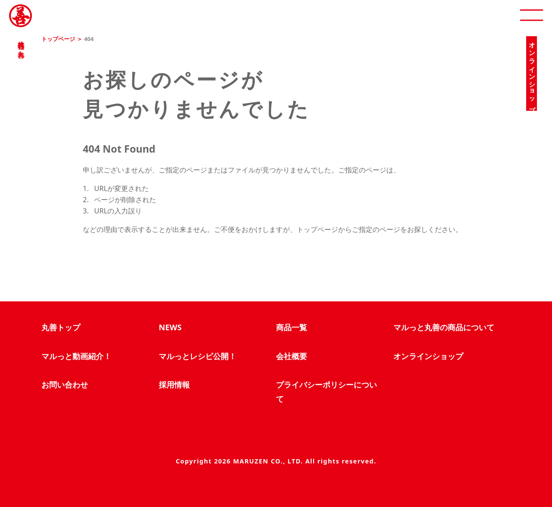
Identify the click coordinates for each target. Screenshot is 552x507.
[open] (531, 15)
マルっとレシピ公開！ (197, 356)
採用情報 (174, 384)
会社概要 (291, 356)
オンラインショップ (428, 356)
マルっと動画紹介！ (76, 356)
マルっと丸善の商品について (443, 327)
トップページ (58, 39)
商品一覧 (291, 327)
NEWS (170, 327)
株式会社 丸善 (20, 41)
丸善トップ (60, 327)
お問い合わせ (64, 384)
